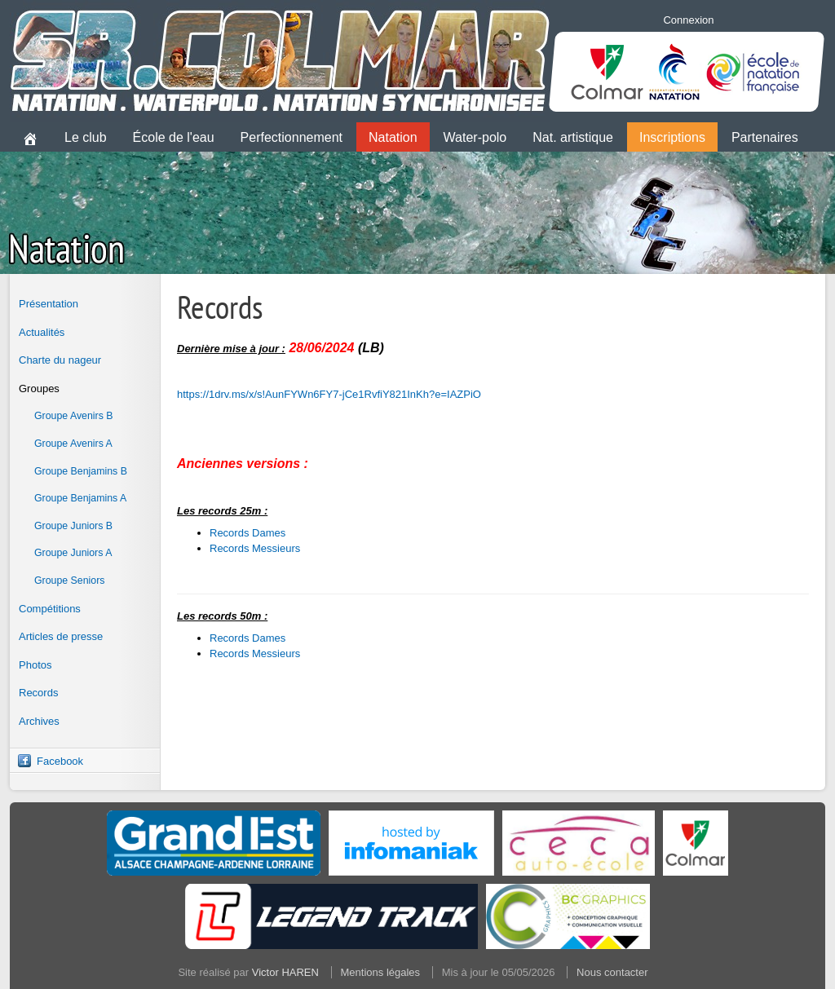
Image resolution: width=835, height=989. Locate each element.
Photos (35, 665)
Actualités (41, 332)
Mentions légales (381, 972)
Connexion (688, 20)
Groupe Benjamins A (80, 498)
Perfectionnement (291, 137)
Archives (39, 721)
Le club (85, 137)
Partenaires (764, 137)
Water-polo (475, 137)
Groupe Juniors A (73, 553)
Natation (393, 137)
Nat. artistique (572, 137)
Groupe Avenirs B (73, 416)
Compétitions (50, 609)
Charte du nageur (60, 360)
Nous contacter (612, 972)
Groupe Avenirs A (73, 443)
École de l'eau (173, 137)
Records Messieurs (255, 548)
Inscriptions (672, 137)
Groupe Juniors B (73, 526)
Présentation (48, 304)
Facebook (60, 761)
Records (38, 693)
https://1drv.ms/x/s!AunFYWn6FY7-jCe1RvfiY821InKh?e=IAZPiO (329, 394)
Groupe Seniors (69, 580)
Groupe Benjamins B (80, 471)
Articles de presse (61, 636)
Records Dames (247, 533)
